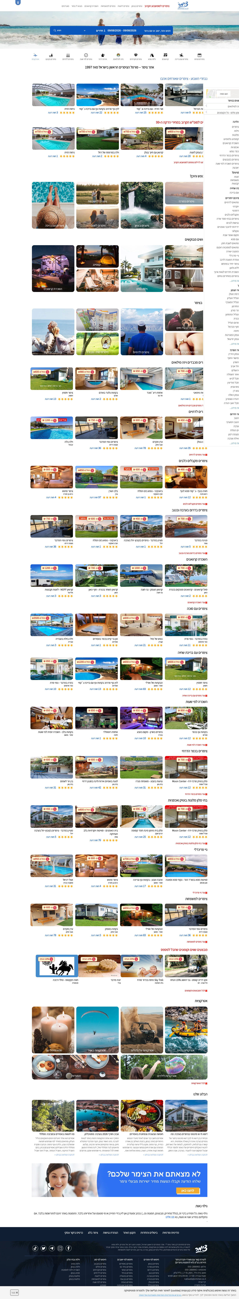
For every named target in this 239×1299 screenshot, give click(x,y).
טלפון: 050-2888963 (197, 1266)
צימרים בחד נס (126, 1266)
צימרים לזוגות (123, 6)
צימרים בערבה (153, 1276)
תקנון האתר (129, 1233)
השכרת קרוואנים (91, 6)
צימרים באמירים (126, 1263)
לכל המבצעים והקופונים (195, 990)
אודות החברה (200, 1285)
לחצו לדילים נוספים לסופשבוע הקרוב (189, 162)
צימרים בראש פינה (125, 1285)
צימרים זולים (101, 1266)
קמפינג (103, 1285)
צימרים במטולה (126, 1276)
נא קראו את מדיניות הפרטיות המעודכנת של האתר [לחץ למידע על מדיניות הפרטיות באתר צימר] (160, 1295)
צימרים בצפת (127, 1282)
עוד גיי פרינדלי (199, 892)
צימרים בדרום (153, 1269)
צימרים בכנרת (153, 1279)
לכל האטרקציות (198, 1083)
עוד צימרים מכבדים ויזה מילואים (191, 405)
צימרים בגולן (154, 1282)
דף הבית (202, 1282)
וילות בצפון (75, 1266)
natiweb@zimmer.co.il (195, 1278)
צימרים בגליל (153, 1285)
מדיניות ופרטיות (170, 1233)
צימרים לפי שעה (99, 1282)
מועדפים (65, 6)
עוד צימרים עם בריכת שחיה (193, 695)
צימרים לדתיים (100, 1272)
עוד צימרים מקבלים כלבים (194, 503)
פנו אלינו (170, 1217)
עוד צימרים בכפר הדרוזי (195, 794)
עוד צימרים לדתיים (197, 454)
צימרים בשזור (127, 1269)
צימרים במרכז (153, 1266)
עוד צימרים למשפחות (196, 941)
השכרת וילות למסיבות (70, 1269)
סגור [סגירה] (14, 1292)
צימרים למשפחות (108, 6)
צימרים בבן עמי (126, 1279)
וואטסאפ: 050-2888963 (195, 1269)
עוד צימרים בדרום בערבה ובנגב (192, 553)
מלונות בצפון (74, 1279)
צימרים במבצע (100, 1263)
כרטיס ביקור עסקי (73, 1233)
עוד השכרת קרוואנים (196, 602)
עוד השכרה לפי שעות (196, 744)
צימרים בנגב (154, 1272)
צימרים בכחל (127, 1272)
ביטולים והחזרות (148, 1233)
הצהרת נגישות (110, 1233)
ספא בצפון (75, 1272)
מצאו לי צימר (76, 6)
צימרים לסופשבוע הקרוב (157, 6)
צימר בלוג (93, 1233)
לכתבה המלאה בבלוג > (64, 1154)
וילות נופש (75, 1263)
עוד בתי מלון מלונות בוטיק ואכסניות (190, 843)
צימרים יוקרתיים (99, 1269)
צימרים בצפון (137, 6)
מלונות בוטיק (74, 1276)
